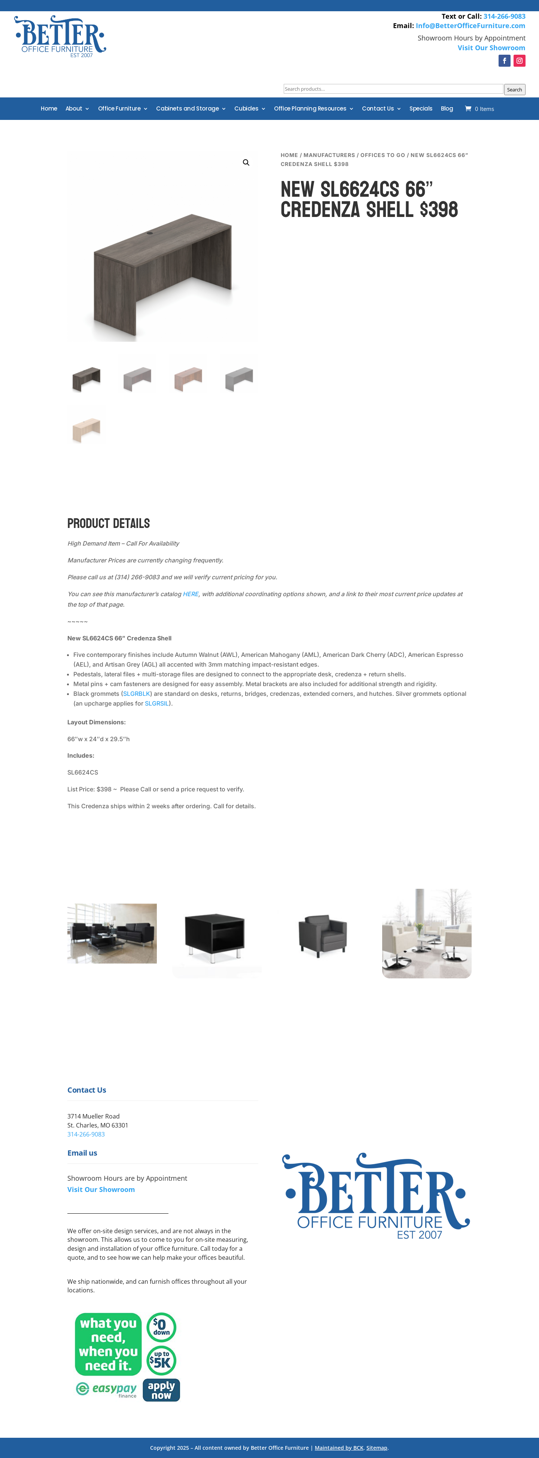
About (74, 109)
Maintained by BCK (339, 1447)
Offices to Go (382, 155)
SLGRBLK (136, 693)
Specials (421, 109)
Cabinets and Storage (187, 109)
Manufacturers (329, 155)
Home (49, 109)
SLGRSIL (157, 703)
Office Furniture (119, 109)
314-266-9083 (505, 16)
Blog (447, 109)
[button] (246, 162)
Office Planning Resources (310, 109)
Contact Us (378, 109)
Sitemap (376, 1447)
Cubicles (246, 109)
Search (514, 89)
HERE (190, 594)
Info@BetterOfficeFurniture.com (471, 25)
